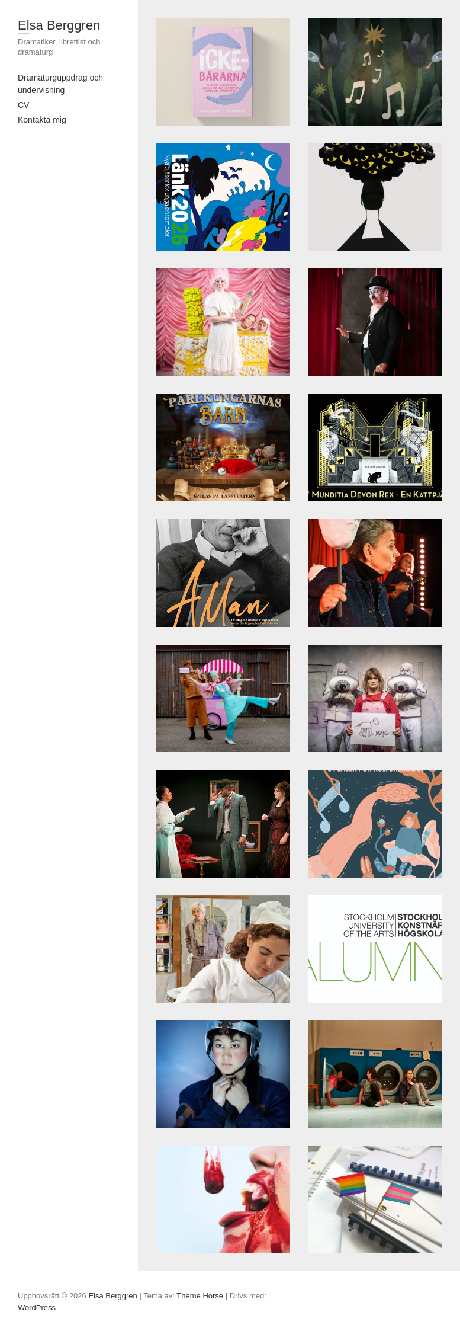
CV (23, 105)
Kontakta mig (42, 119)
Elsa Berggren (59, 25)
